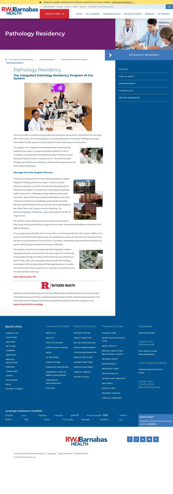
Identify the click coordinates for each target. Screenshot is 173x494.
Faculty (123, 69)
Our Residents (127, 83)
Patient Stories (14, 389)
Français (58, 415)
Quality (50, 338)
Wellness (107, 383)
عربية (24, 415)
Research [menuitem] (149, 14)
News (75, 7)
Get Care (11, 346)
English (9, 415)
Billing (83, 7)
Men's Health (109, 346)
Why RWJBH (49, 7)
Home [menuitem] (79, 14)
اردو (121, 419)
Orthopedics (109, 364)
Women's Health (111, 393)
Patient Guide (81, 377)
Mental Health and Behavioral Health (112, 352)
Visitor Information (85, 352)
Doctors (10, 342)
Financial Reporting (57, 367)
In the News (52, 357)
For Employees (147, 333)
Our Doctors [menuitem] (164, 14)
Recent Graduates (129, 98)
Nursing (10, 367)
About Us (51, 333)
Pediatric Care (110, 369)
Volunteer (12, 380)
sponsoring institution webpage (28, 304)
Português (67, 419)
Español (104, 419)
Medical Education (47, 59)
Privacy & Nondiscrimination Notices (29, 453)
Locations (11, 337)
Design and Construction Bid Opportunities (149, 384)
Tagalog (42, 415)
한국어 (8, 419)
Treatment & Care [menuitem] (112, 14)
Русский (85, 419)
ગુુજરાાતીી (75, 415)
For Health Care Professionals (100, 7)
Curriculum (126, 91)
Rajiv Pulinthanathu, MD (25, 276)
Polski (46, 419)
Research (11, 355)
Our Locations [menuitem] (92, 14)
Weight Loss (109, 388)
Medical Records (83, 367)
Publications (53, 362)
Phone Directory (83, 362)
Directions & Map (83, 357)
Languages (12, 371)
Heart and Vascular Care (113, 339)
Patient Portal (82, 333)
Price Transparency (85, 348)
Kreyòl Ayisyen (94, 415)
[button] (169, 6)
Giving (59, 7)
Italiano (123, 415)
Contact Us (12, 333)
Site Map (50, 388)
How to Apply (126, 76)
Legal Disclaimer (65, 453)
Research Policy (81, 453)
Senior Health (110, 374)
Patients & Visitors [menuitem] (133, 14)
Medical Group (82, 372)
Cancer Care (109, 333)
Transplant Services (113, 378)
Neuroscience (110, 359)
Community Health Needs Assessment (56, 373)
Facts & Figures (54, 343)
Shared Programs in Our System (74, 59)
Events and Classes (57, 348)
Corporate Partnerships (53, 381)
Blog (8, 384)
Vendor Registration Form (150, 371)
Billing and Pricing (85, 343)
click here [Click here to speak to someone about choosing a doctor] (152, 423)
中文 (26, 419)
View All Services (112, 398)
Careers (67, 7)
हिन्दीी (105, 415)
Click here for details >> (123, 2)
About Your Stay (83, 338)
